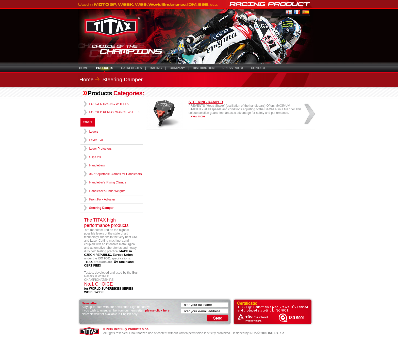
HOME (83, 68)
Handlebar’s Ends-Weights (107, 191)
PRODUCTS (104, 68)
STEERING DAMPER (206, 102)
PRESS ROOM (232, 68)
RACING (156, 68)
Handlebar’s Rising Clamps (107, 182)
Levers (93, 131)
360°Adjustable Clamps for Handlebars (115, 174)
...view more (197, 116)
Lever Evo (96, 140)
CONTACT (258, 68)
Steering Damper (122, 79)
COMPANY (177, 68)
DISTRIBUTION (203, 68)
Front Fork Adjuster (102, 199)
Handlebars (97, 165)
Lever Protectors (100, 148)
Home (86, 79)
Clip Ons (95, 157)
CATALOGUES (131, 68)
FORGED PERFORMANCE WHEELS (115, 112)
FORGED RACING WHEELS (109, 104)
